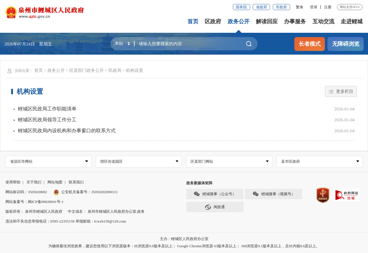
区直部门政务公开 (86, 70)
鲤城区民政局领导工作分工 (47, 119)
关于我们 (33, 182)
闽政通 (215, 207)
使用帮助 (12, 182)
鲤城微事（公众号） (214, 194)
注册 (327, 7)
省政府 (261, 7)
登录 (313, 7)
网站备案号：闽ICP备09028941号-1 (34, 202)
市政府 (281, 7)
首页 (192, 21)
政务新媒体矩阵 (199, 183)
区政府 (213, 21)
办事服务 (295, 21)
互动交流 (323, 21)
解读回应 (267, 21)
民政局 (114, 70)
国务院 (241, 7)
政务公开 (239, 21)
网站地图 (54, 182)
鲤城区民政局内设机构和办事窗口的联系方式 (67, 130)
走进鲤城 (352, 21)
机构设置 (134, 70)
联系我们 (76, 182)
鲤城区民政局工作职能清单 (47, 109)
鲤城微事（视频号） (273, 194)
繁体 (299, 7)
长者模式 (310, 44)
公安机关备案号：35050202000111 (85, 192)
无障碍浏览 (345, 44)
